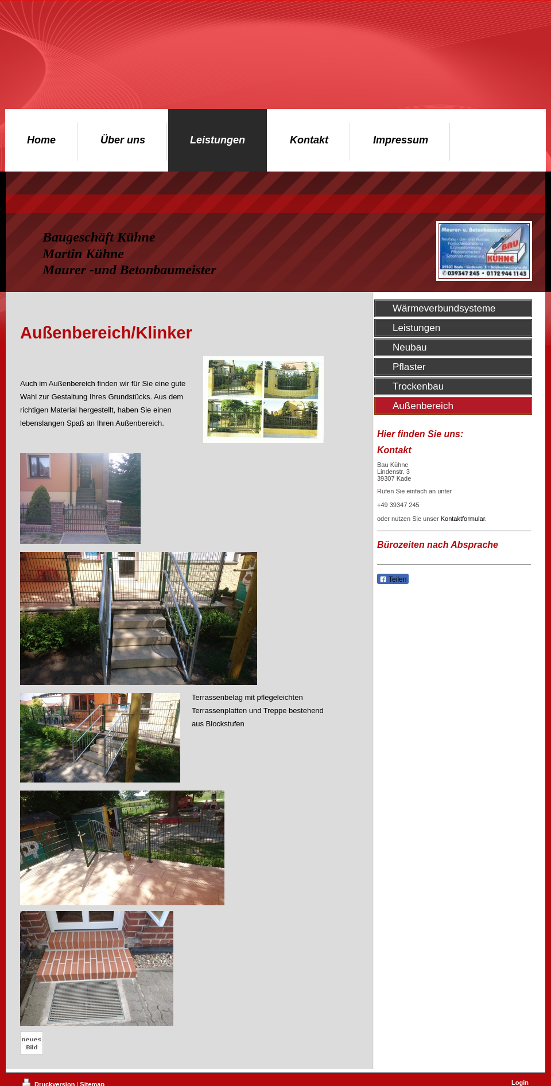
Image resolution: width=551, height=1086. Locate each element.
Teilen (392, 579)
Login (520, 1082)
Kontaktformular (463, 518)
